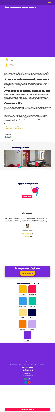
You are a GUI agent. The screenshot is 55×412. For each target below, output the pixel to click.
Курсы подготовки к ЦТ (12, 126)
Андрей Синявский (13, 65)
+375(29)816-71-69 (28, 369)
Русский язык (26, 236)
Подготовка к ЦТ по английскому (15, 128)
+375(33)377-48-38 (27, 367)
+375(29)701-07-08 (27, 370)
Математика (26, 234)
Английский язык (26, 233)
